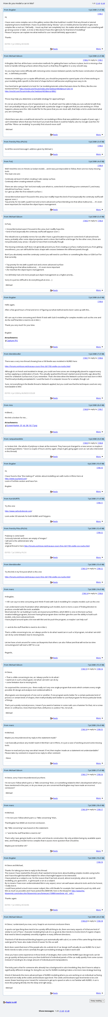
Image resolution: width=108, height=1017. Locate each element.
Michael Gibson (15, 56)
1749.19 (99, 862)
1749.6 (100, 301)
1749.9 (85, 443)
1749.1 (100, 14)
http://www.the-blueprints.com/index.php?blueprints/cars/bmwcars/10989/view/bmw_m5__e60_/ (45, 892)
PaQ (11, 161)
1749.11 (99, 502)
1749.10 (99, 467)
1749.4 (100, 165)
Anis (11, 405)
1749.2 (85, 60)
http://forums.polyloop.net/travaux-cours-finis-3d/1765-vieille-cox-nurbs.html (37, 366)
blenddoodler (15, 354)
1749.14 (85, 593)
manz (11, 589)
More (100, 48)
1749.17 (84, 774)
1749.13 (84, 568)
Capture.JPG (12, 340)
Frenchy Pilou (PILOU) (18, 141)
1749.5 (85, 220)
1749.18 (84, 809)
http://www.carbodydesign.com (18, 511)
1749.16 (84, 729)
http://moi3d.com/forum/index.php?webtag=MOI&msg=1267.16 (46, 88)
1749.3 (100, 145)
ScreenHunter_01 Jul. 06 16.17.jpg (22, 425)
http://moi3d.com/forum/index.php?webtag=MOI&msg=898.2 (30, 91)
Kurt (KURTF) (14, 498)
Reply (55, 49)
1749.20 (84, 921)
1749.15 (84, 669)
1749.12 (99, 532)
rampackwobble (16, 439)
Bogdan (12, 9)
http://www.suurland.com (15, 478)
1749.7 (85, 358)
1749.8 (85, 409)
